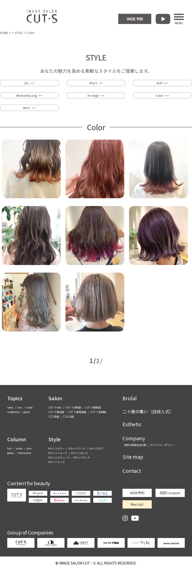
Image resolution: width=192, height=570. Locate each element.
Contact (131, 470)
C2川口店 (68, 416)
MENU (179, 19)
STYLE (18, 32)
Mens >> (29, 108)
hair (19, 407)
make (29, 407)
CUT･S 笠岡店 (98, 412)
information (24, 453)
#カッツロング (79, 453)
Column (16, 439)
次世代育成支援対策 (135, 445)
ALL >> (29, 83)
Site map (132, 456)
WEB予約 (137, 492)
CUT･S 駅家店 (93, 407)
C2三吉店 (53, 416)
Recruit (137, 504)
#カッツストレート (59, 457)
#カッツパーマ (77, 448)
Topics (14, 398)
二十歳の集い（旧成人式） (148, 411)
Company (133, 438)
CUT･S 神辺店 (56, 412)
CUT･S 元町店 (73, 407)
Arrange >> (95, 95)
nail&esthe (13, 412)
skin (29, 448)
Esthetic (132, 424)
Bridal (129, 398)
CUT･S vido (54, 407)
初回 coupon (170, 492)
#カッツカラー (56, 448)
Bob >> (162, 83)
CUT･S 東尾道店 (77, 412)
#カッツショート (57, 453)
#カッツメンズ (56, 462)
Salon (55, 398)
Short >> (96, 83)
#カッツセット (82, 457)
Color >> (162, 95)
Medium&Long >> (29, 95)
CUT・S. (77, 563)
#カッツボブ (96, 448)
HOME (4, 32)
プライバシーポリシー (162, 445)
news (10, 407)
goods (27, 412)
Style (54, 439)
